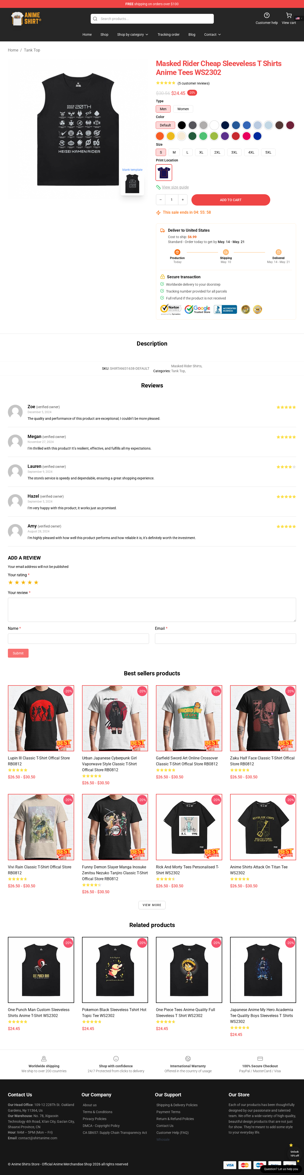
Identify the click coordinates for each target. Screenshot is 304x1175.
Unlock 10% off (294, 1153)
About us (90, 1105)
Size (159, 144)
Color (160, 117)
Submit (18, 653)
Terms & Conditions (97, 1112)
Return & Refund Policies (175, 1119)
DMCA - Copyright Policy (101, 1126)
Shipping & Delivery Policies (177, 1105)
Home (13, 50)
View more (152, 905)
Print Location (167, 160)
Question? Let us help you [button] (281, 1169)
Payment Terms (168, 1112)
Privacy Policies (94, 1119)
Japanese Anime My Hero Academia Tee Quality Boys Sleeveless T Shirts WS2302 (261, 1015)
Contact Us (164, 1126)
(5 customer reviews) (194, 83)
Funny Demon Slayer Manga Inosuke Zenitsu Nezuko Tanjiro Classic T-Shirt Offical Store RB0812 (115, 873)
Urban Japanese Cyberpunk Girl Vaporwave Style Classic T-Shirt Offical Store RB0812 (109, 764)
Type (160, 101)
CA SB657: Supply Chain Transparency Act (115, 1133)
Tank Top (32, 50)
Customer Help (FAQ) (172, 1133)
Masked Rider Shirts (186, 366)
